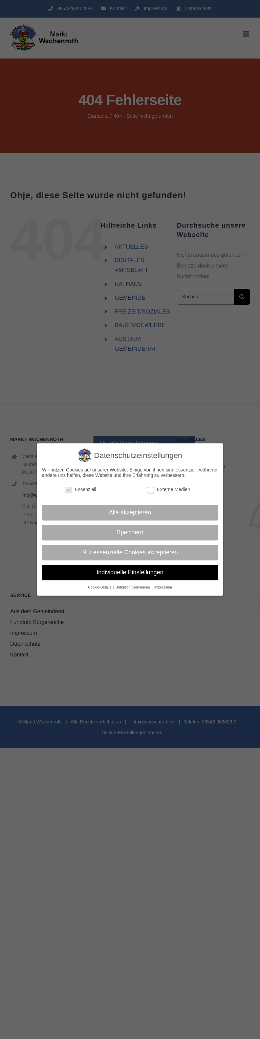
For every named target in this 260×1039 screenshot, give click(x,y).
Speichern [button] (130, 532)
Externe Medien (169, 489)
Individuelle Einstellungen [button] (130, 572)
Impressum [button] (163, 587)
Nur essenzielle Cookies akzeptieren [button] (130, 552)
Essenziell (80, 489)
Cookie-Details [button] (100, 587)
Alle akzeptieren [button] (130, 512)
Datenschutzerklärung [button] (133, 587)
